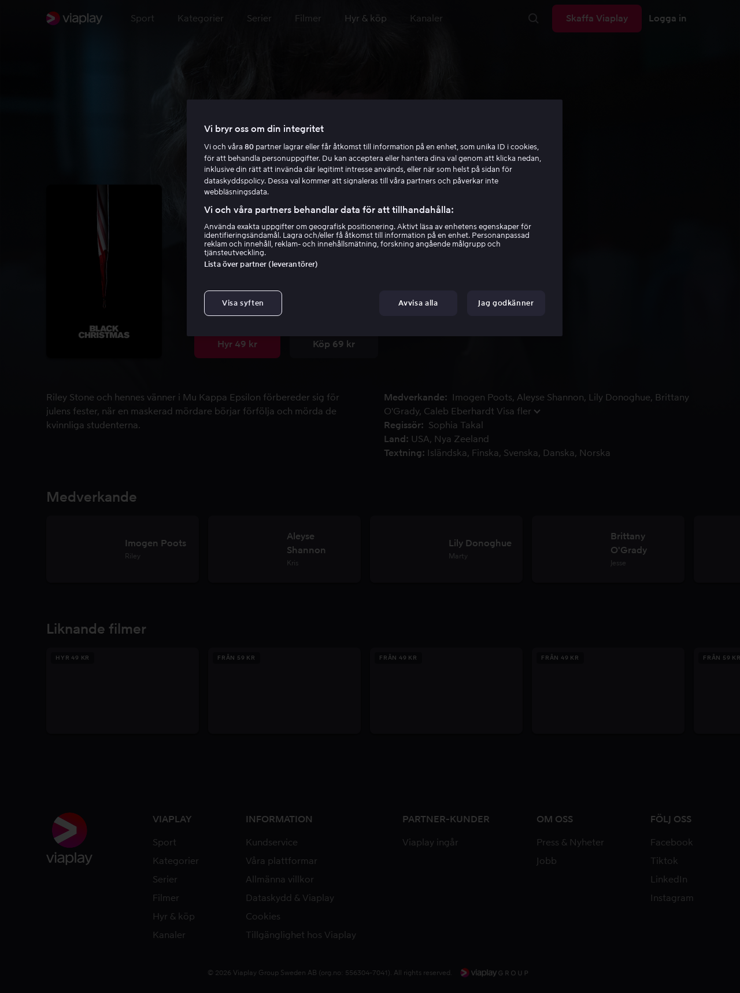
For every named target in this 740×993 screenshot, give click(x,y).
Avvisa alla (418, 303)
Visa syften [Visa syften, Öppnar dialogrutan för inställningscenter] (243, 303)
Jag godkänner (506, 303)
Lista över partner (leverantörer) (261, 264)
